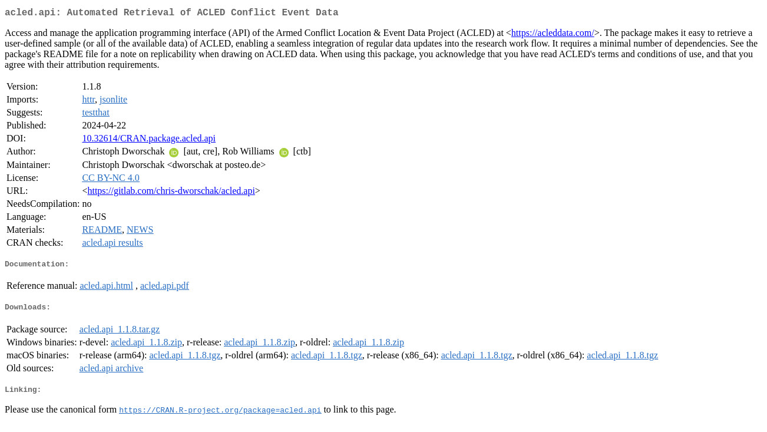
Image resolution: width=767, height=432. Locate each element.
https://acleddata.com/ (552, 35)
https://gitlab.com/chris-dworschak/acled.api (170, 193)
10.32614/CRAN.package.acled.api (149, 141)
